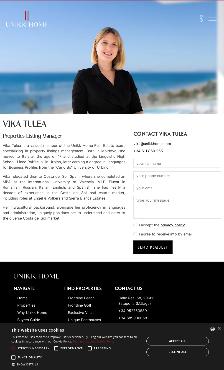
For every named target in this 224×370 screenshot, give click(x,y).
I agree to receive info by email (166, 234)
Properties (26, 305)
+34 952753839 (132, 310)
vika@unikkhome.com (152, 143)
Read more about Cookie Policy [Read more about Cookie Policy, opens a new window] (93, 341)
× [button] (219, 328)
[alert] (112, 346)
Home (22, 298)
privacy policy (172, 225)
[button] (76, 364)
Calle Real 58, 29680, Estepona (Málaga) (136, 301)
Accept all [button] (177, 341)
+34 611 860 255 (148, 151)
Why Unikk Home (32, 312)
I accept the (162, 225)
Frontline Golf (79, 305)
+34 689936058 (132, 318)
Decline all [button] (177, 352)
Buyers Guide (28, 320)
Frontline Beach (81, 298)
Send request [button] (153, 247)
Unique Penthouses (84, 320)
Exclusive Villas (81, 312)
